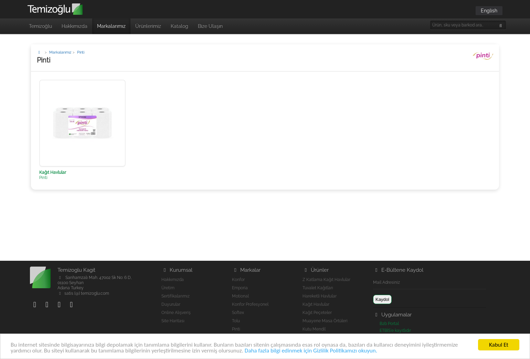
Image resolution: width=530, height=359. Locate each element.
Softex (238, 312)
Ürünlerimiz (148, 26)
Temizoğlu (40, 26)
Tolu (236, 320)
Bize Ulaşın (210, 26)
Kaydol (382, 299)
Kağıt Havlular (316, 304)
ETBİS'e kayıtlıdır (395, 330)
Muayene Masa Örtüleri (325, 320)
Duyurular (170, 304)
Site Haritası (172, 320)
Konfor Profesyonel (250, 304)
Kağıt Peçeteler (317, 312)
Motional (240, 296)
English (489, 10)
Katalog (179, 26)
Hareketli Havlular (320, 296)
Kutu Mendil (314, 329)
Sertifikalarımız (175, 296)
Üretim (167, 287)
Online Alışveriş (176, 312)
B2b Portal (389, 323)
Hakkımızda (74, 26)
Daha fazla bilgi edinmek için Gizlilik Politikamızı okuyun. (311, 351)
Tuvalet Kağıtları (318, 287)
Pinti (236, 329)
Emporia (240, 287)
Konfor (238, 279)
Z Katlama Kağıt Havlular (326, 279)
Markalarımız (111, 26)
